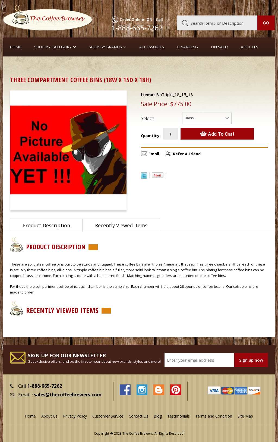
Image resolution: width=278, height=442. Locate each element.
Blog (232, 7)
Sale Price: (155, 104)
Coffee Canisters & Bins (49, 65)
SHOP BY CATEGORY (52, 47)
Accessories (151, 47)
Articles (249, 47)
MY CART (266, 6)
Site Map (245, 416)
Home (15, 47)
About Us (178, 7)
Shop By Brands (105, 47)
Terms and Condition (213, 416)
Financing (187, 47)
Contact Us (138, 416)
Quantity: (150, 135)
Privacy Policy (75, 416)
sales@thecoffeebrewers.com (68, 395)
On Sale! (219, 47)
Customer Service (207, 7)
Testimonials (178, 416)
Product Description (46, 225)
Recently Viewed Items (121, 225)
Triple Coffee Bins (93, 65)
